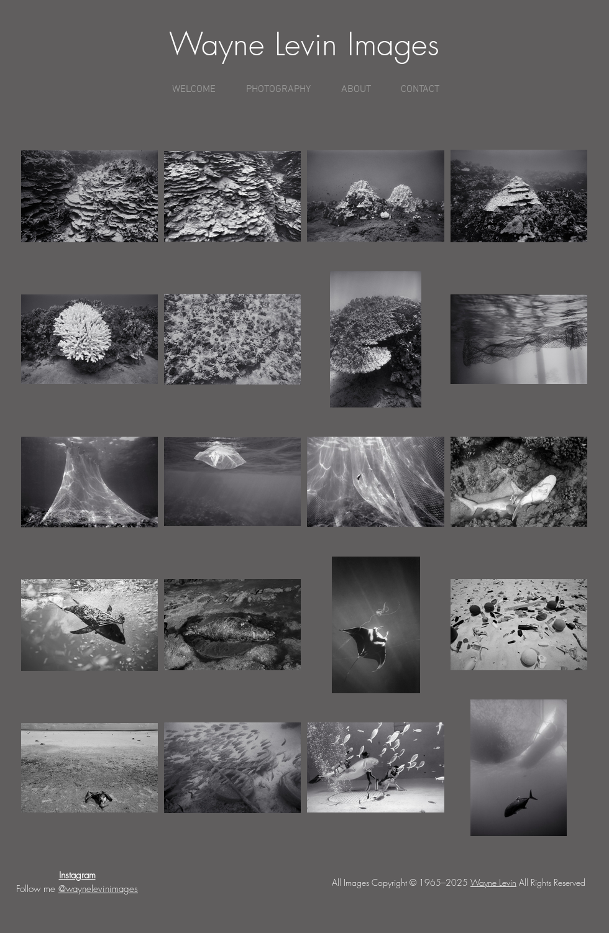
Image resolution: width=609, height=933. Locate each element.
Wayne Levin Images (304, 44)
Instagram (77, 875)
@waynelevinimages (98, 889)
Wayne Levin (493, 882)
